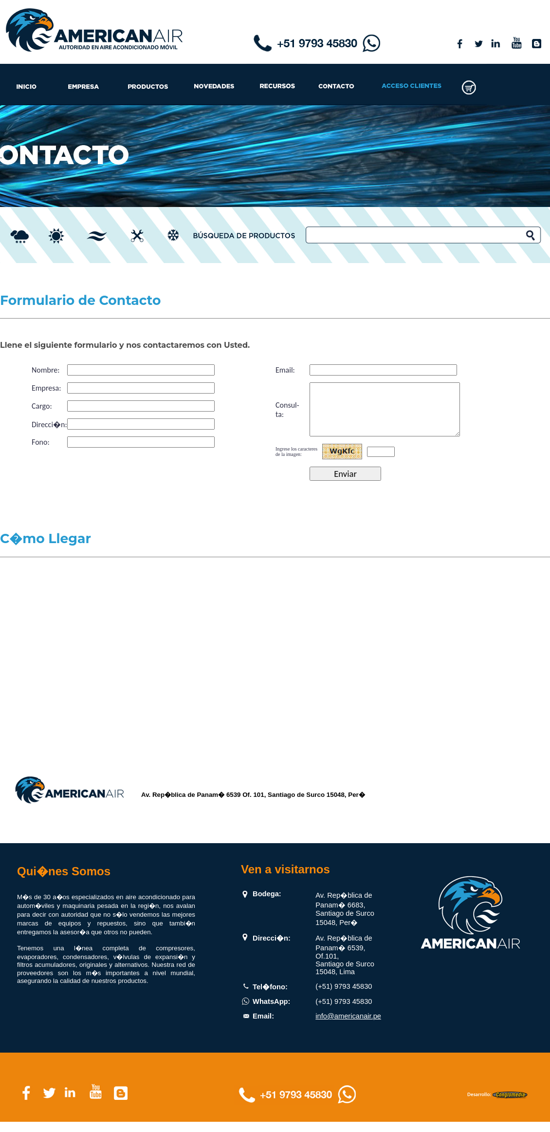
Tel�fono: (270, 997)
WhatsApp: (271, 1012)
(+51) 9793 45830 (343, 996)
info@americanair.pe (348, 1026)
